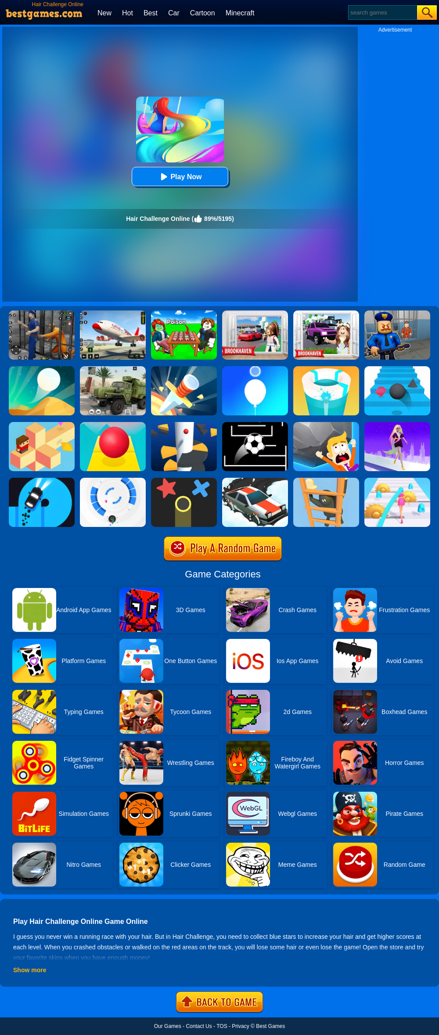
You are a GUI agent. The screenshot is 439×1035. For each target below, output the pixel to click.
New (104, 13)
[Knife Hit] (184, 369)
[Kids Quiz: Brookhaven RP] (326, 313)
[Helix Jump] (184, 425)
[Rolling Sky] (113, 425)
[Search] (382, 12)
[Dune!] (42, 369)
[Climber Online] (326, 481)
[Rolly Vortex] (113, 481)
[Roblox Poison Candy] (184, 313)
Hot (127, 13)
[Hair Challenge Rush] (397, 425)
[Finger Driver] (42, 481)
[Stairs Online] (397, 369)
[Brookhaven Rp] (255, 313)
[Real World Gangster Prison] (42, 313)
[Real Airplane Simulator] (113, 313)
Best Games (270, 1026)
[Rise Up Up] (255, 369)
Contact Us (199, 1026)
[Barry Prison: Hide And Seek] (397, 313)
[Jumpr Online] (255, 425)
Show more (29, 970)
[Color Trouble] (184, 481)
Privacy (240, 1026)
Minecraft (240, 13)
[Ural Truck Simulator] (113, 369)
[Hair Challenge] (397, 481)
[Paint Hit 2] (326, 369)
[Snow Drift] (255, 481)
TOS (221, 1026)
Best (151, 13)
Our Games (167, 1026)
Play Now (180, 176)
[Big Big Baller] (326, 425)
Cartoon (202, 13)
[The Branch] (42, 425)
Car (174, 13)
